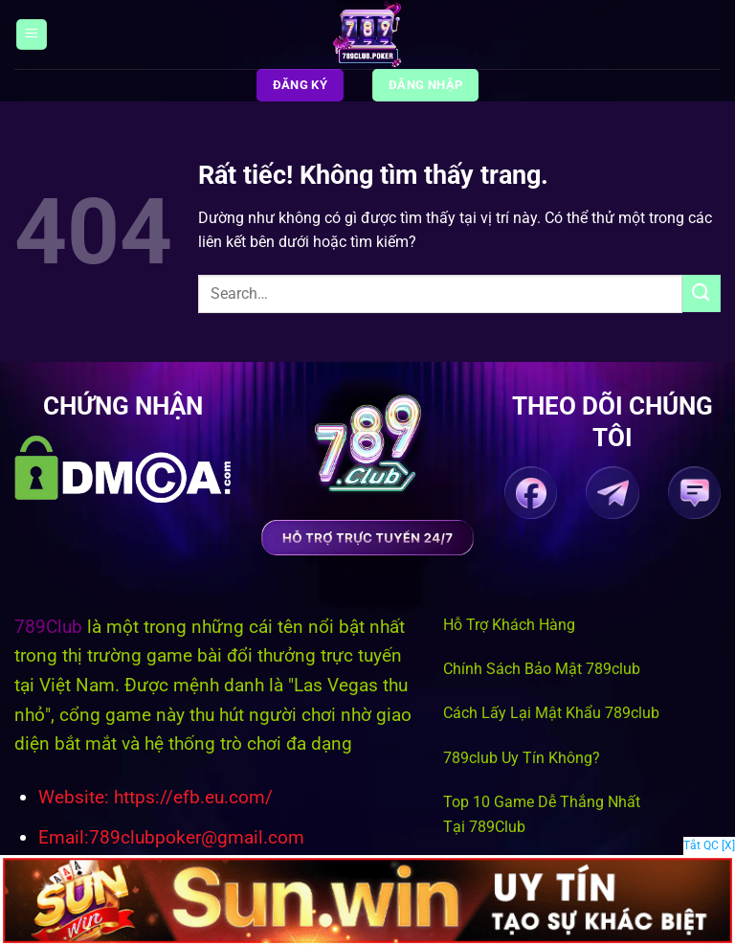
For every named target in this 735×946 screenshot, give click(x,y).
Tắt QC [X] (709, 845)
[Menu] (31, 35)
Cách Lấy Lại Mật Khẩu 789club (551, 713)
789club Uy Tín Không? (521, 758)
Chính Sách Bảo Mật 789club (541, 669)
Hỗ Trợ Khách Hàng (509, 625)
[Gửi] (701, 293)
